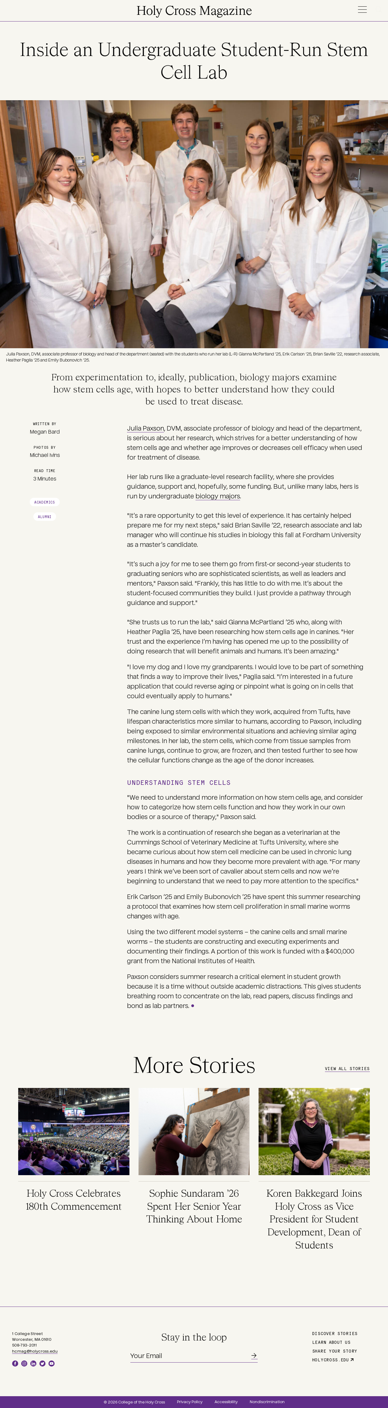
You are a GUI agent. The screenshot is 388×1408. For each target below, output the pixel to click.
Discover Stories (335, 1333)
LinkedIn (33, 1363)
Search (379, 9)
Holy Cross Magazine (194, 11)
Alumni (45, 516)
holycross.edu (330, 1359)
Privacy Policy (189, 1402)
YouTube (51, 1363)
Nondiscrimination (267, 1402)
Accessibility (226, 1402)
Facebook (15, 1363)
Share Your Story (334, 1351)
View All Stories (347, 1068)
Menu (362, 9)
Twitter (42, 1363)
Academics (44, 502)
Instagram (24, 1363)
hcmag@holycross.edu (35, 1351)
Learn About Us (331, 1342)
